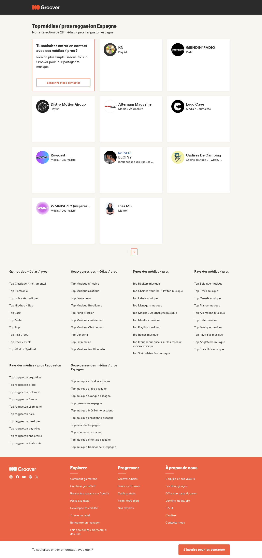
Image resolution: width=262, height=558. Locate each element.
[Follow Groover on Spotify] (30, 477)
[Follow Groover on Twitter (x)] (37, 477)
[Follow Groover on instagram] (11, 477)
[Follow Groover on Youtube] (24, 477)
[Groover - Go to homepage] (39, 469)
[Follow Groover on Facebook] (17, 477)
